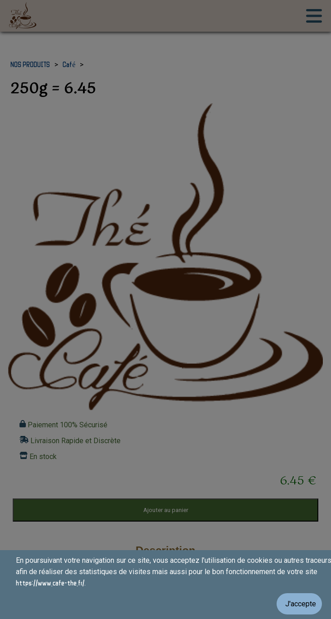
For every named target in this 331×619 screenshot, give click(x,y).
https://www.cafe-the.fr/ (50, 582)
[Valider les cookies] (165, 603)
